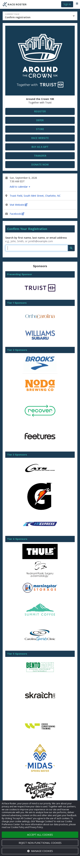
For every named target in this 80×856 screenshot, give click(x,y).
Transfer (40, 155)
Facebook (17, 213)
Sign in (67, 4)
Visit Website (18, 204)
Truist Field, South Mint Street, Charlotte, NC (35, 195)
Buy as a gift (40, 146)
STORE (40, 129)
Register (40, 111)
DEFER (40, 120)
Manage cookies (40, 851)
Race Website (40, 138)
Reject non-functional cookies (40, 842)
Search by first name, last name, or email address (36, 237)
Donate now (40, 164)
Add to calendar (20, 186)
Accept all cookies (40, 834)
